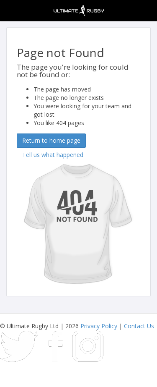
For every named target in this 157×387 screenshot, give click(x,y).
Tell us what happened (52, 155)
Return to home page (51, 140)
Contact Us (139, 326)
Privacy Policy (98, 326)
